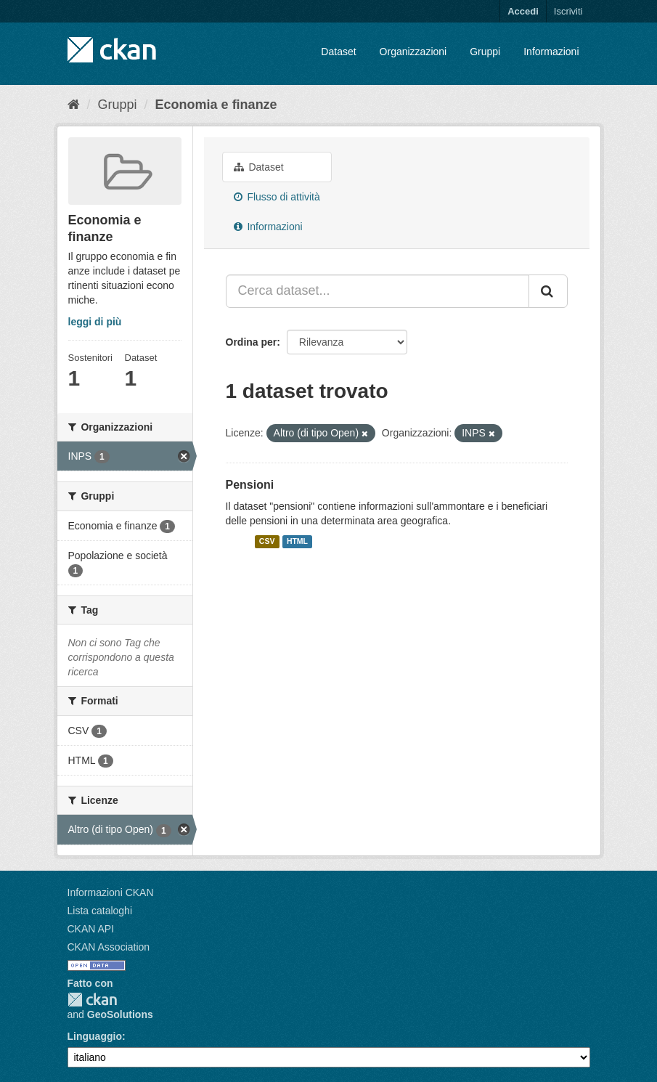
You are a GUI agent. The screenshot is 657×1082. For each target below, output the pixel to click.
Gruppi (485, 51)
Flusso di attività (277, 197)
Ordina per (251, 342)
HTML (297, 541)
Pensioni (250, 485)
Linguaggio (95, 1036)
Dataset (338, 51)
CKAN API (91, 929)
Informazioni (551, 51)
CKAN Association (109, 947)
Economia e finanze (216, 104)
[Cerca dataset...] (377, 291)
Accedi (523, 11)
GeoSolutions (120, 1014)
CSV (267, 541)
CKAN (92, 999)
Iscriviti (568, 11)
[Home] (74, 104)
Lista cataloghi (100, 910)
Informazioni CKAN (111, 892)
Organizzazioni (413, 51)
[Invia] (548, 291)
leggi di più (95, 322)
